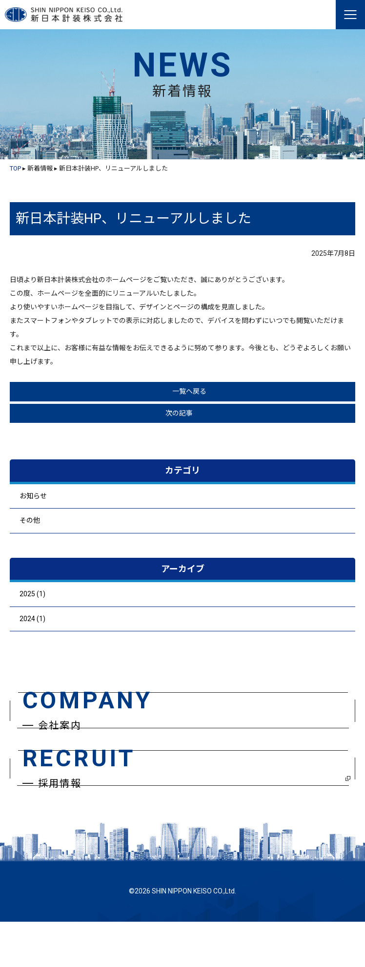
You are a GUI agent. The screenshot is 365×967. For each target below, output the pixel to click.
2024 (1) (32, 619)
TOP (15, 168)
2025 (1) (32, 594)
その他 (30, 520)
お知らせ (33, 496)
